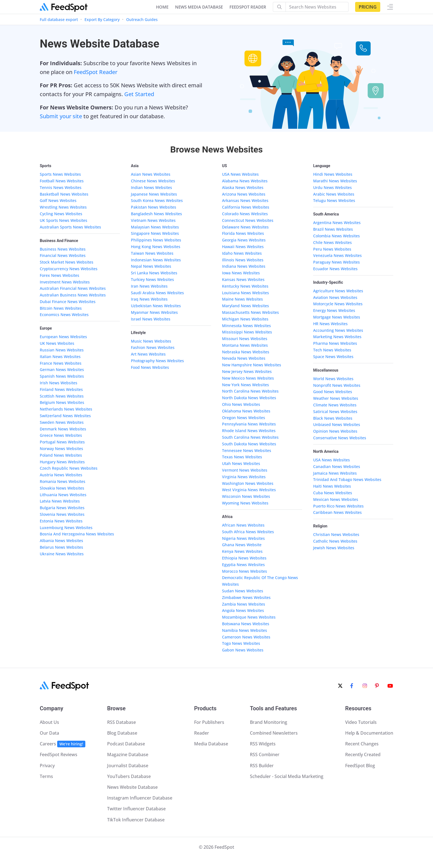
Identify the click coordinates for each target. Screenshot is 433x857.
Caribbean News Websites (337, 512)
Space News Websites (333, 356)
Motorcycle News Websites (338, 303)
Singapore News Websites (155, 233)
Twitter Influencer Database (136, 809)
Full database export (59, 19)
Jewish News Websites (333, 547)
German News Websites (62, 369)
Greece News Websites (61, 435)
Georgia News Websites (244, 240)
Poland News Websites (61, 455)
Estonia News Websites (61, 521)
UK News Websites (57, 343)
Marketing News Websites (337, 336)
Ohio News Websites (241, 404)
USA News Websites (240, 174)
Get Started (139, 94)
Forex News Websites (59, 275)
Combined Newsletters (274, 733)
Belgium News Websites (62, 402)
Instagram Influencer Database (139, 798)
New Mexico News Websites (248, 378)
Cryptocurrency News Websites (68, 268)
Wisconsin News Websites (246, 496)
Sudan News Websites (242, 590)
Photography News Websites (157, 360)
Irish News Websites (58, 382)
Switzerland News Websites (65, 415)
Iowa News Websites (241, 272)
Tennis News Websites (60, 187)
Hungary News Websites (62, 461)
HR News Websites (330, 323)
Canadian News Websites (336, 466)
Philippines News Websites (156, 240)
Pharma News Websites (335, 343)
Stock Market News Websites (66, 262)
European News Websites (63, 336)
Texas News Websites (242, 456)
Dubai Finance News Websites (68, 301)
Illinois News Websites (242, 259)
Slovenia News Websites (62, 514)
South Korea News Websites (157, 200)
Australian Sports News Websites (70, 227)
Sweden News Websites (62, 422)
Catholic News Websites (335, 541)
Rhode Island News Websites (249, 430)
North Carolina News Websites (250, 391)
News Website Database (132, 787)
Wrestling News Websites (63, 207)
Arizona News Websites (243, 194)
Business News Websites (63, 249)
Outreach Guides (142, 19)
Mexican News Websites (335, 499)
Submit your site (61, 116)
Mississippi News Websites (247, 332)
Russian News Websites (62, 350)
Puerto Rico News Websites (338, 506)
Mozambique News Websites (249, 617)
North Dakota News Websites (249, 397)
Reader (201, 733)
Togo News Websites (241, 643)
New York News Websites (245, 384)
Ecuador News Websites (335, 268)
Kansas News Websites (243, 279)
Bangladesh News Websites (156, 213)
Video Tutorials (361, 722)
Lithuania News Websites (63, 494)
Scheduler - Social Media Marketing (286, 776)
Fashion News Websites (153, 347)
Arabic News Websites (333, 194)
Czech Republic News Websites (68, 468)
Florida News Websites (243, 233)
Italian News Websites (60, 356)
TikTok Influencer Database (136, 820)
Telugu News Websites (334, 200)
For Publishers (209, 722)
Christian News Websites (336, 534)
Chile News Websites (332, 242)
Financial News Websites (63, 255)
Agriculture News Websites (338, 290)
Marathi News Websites (335, 180)
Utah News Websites (241, 463)
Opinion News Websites (335, 431)
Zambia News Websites (243, 604)
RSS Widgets (263, 744)
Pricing (368, 7)
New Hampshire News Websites (251, 364)
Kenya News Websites (242, 551)
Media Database (211, 744)
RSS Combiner (264, 754)
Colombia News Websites (336, 235)
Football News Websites (62, 180)
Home (162, 7)
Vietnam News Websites (153, 220)
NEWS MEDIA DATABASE (199, 7)
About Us (49, 722)
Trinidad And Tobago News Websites (347, 479)
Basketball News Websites (64, 194)
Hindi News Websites (332, 174)
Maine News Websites (242, 299)
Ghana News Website (242, 544)
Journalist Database (127, 766)
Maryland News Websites (245, 305)
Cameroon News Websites (246, 637)
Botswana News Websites (245, 623)
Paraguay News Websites (336, 262)
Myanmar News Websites (154, 312)
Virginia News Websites (244, 476)
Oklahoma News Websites (246, 411)
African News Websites (243, 525)
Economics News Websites (64, 314)
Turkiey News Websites (152, 279)
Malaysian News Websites (155, 227)
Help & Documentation (369, 733)
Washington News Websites (247, 483)
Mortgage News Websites (336, 317)
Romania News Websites (62, 481)
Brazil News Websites (333, 229)
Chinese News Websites (153, 180)
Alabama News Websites (245, 180)
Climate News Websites (335, 405)
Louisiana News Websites (245, 292)
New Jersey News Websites (247, 371)
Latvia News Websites (60, 501)
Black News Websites (332, 418)
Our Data (49, 733)
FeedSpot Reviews (58, 754)
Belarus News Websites (61, 547)
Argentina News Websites (337, 222)
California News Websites (245, 207)
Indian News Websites (151, 187)
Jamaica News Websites (335, 473)
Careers (62, 744)
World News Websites (333, 378)
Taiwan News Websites (152, 253)
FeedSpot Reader (95, 72)
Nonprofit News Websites (336, 385)
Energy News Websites (334, 310)
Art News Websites (148, 354)
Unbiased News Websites (336, 424)
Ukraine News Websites (62, 553)
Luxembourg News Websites (66, 527)
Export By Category (102, 19)
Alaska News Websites (242, 187)
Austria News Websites (61, 474)
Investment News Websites (65, 282)
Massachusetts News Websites (250, 312)
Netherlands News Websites (66, 409)
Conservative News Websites (339, 437)
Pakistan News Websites (153, 207)
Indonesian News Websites (156, 259)
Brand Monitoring (268, 722)
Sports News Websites (60, 174)
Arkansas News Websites (245, 200)
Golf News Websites (58, 200)
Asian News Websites (150, 174)
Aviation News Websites (335, 297)
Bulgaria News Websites (62, 507)
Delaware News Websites (245, 227)
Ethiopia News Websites (244, 558)
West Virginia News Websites (249, 489)
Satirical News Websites (335, 411)
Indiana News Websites (243, 266)
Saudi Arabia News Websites (157, 292)
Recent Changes (362, 744)
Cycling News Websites (61, 213)
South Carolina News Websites (250, 437)
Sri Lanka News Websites (154, 272)
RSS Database (121, 722)
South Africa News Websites (248, 531)
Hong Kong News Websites (155, 246)
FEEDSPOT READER (247, 7)
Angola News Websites (243, 610)
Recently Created (363, 754)
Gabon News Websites (242, 650)
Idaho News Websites (242, 253)
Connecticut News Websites (247, 220)
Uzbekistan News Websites (156, 305)
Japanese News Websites (154, 194)
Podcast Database (126, 744)
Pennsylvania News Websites (249, 424)
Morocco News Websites (244, 571)
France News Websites (60, 363)
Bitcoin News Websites (61, 308)
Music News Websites (151, 341)
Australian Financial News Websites (73, 288)
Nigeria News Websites (243, 538)
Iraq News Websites (149, 299)
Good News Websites (332, 391)
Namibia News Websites (244, 630)
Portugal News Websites (62, 442)
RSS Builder (262, 766)
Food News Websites (150, 367)
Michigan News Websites (245, 319)
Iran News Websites (149, 286)
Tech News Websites (332, 350)
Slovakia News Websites (62, 488)
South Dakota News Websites (249, 443)
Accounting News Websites (338, 330)
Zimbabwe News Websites (246, 597)
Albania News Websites (61, 540)
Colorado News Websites (245, 213)
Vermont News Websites (244, 470)
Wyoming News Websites (245, 503)
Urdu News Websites (332, 187)
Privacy (47, 766)
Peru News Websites (332, 249)
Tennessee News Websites (246, 450)
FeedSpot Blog (360, 766)
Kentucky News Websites (245, 286)
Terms (46, 776)
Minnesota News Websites (246, 325)
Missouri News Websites (244, 338)
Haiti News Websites (332, 486)
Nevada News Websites (243, 358)
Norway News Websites (61, 448)
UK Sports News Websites (63, 220)
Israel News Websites (150, 319)
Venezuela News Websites (337, 255)
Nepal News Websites (151, 266)
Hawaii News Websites (243, 246)
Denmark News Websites (63, 429)
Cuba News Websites (332, 492)
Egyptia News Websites (243, 564)
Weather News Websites (335, 398)
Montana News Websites (245, 345)
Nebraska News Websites (245, 351)
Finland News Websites (61, 389)
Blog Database (122, 733)
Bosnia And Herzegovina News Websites (77, 534)
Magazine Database (127, 754)
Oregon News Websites (243, 417)
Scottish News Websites (62, 396)
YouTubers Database (129, 776)
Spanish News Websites (62, 376)
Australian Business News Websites (73, 295)
